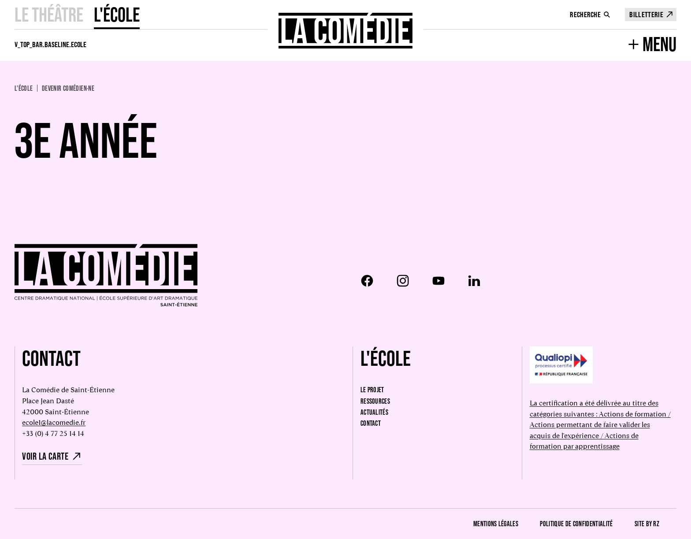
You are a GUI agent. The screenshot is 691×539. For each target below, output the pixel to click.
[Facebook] (367, 281)
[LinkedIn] (474, 281)
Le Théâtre (49, 14)
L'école (117, 14)
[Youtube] (438, 281)
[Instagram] (403, 281)
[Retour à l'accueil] (345, 30)
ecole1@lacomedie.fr (53, 422)
